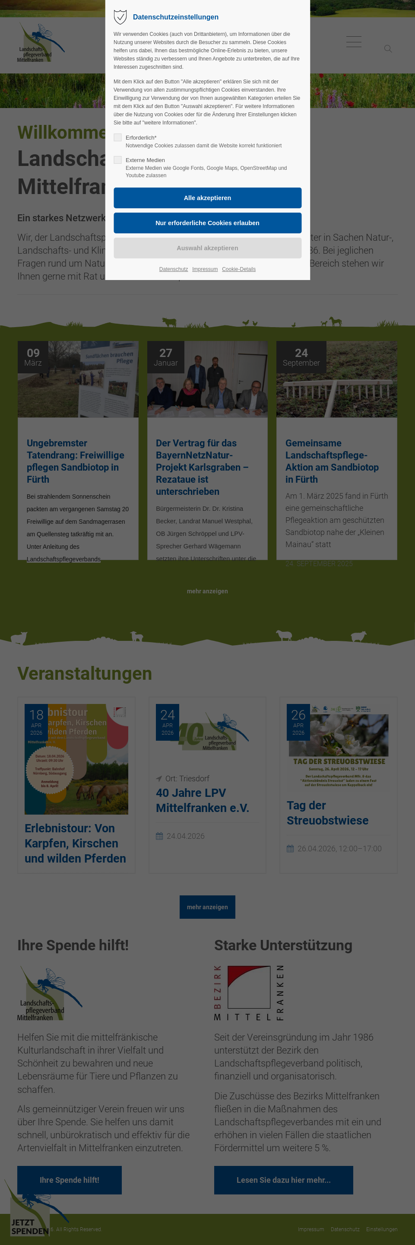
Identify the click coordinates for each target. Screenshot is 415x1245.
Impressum (205, 269)
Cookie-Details (239, 269)
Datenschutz (173, 269)
